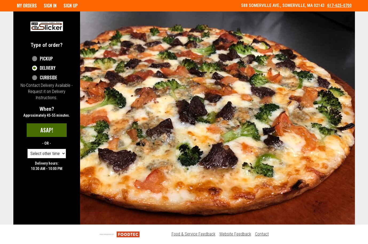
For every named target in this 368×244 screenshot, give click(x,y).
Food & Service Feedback (193, 234)
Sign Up (71, 5)
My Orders (27, 5)
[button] (47, 26)
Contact (262, 234)
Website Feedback (235, 234)
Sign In (50, 5)
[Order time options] (46, 153)
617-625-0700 (339, 5)
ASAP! (46, 130)
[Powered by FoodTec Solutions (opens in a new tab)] (120, 234)
